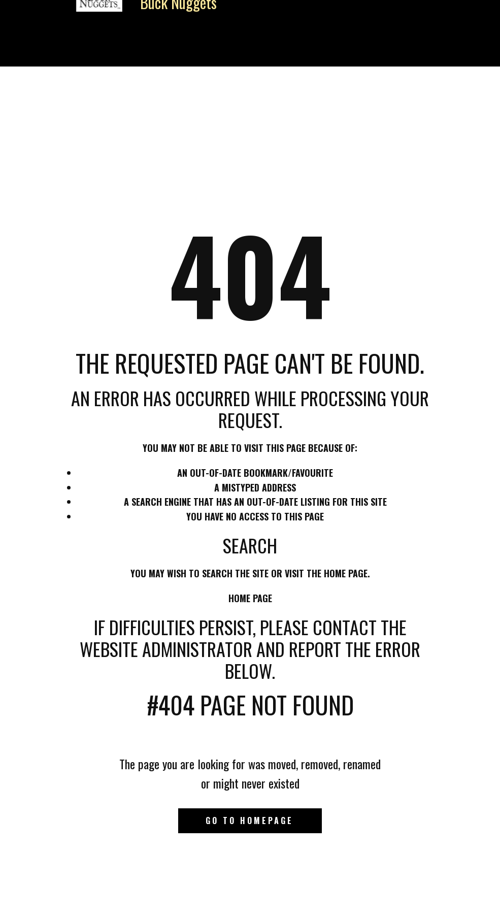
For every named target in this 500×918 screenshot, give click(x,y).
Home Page (250, 598)
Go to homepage (249, 820)
